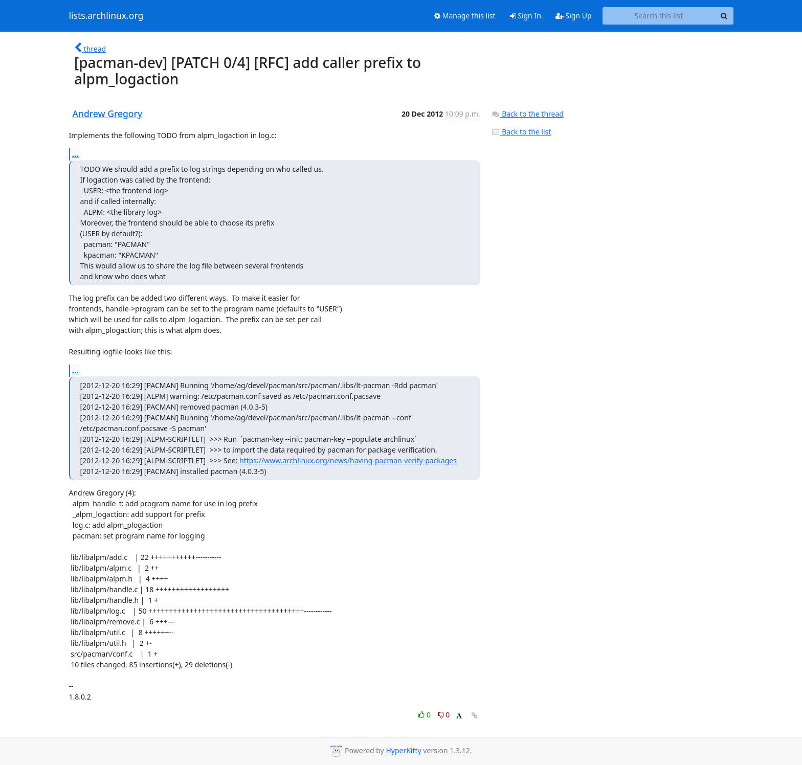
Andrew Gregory (108, 113)
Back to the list (521, 132)
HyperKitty (403, 750)
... (75, 154)
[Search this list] (659, 16)
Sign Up (573, 15)
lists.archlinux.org (106, 16)
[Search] (724, 16)
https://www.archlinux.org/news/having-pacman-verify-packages (348, 460)
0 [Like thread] (425, 714)
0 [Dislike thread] (444, 714)
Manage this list (465, 15)
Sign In (525, 15)
